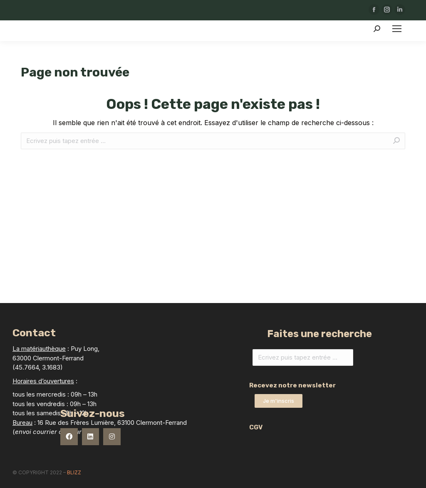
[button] (278, 401)
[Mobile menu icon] (397, 28)
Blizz (74, 472)
